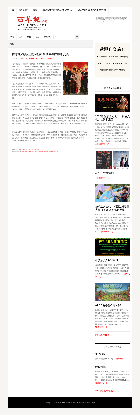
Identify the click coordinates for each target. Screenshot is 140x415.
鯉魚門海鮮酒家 (53, 151)
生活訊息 (100, 353)
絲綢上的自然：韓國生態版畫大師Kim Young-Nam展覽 (112, 208)
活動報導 (100, 366)
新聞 (29, 149)
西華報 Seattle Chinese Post (32, 23)
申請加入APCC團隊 (106, 260)
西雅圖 (41, 151)
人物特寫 (24, 149)
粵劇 (32, 151)
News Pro (61, 403)
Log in (93, 403)
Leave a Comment (46, 58)
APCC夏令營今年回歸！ (109, 305)
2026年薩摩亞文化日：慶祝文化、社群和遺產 (112, 118)
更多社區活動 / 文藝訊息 (104, 391)
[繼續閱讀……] (103, 144)
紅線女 (37, 151)
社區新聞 (33, 149)
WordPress (86, 403)
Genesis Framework (74, 403)
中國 (29, 151)
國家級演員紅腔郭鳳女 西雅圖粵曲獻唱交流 (50, 54)
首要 (38, 149)
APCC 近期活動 (104, 172)
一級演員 (24, 151)
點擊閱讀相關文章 (102, 335)
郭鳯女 (46, 151)
